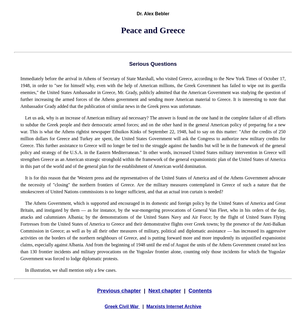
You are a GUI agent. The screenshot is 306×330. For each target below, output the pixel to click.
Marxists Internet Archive (173, 306)
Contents (200, 291)
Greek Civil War (122, 306)
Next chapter (164, 291)
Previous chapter (119, 291)
